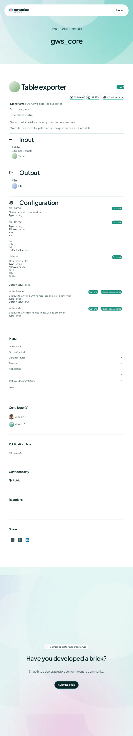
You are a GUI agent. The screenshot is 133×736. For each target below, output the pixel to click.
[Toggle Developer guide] (121, 358)
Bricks (64, 29)
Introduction (15, 346)
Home (54, 29)
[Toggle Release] (121, 363)
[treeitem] (66, 358)
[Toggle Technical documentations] (121, 381)
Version (12, 387)
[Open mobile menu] (119, 10)
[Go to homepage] (19, 10)
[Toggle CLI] (121, 374)
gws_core (77, 29)
